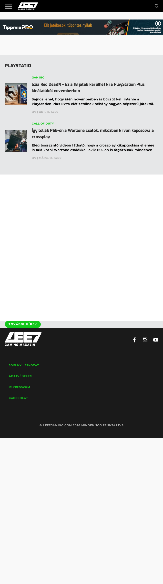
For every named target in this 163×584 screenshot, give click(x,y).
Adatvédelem (21, 376)
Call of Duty (43, 123)
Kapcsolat (18, 398)
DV (34, 112)
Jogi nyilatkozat (24, 365)
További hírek (23, 324)
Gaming (38, 77)
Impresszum (19, 387)
